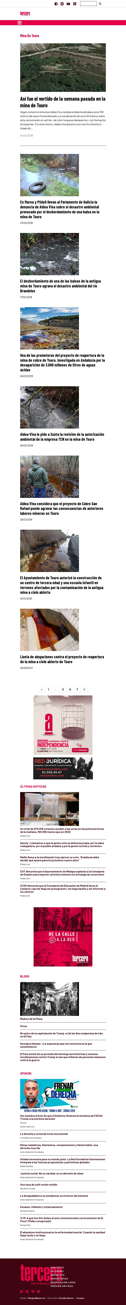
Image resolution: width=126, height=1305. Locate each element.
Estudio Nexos (66, 1298)
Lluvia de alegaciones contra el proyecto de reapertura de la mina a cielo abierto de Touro (62, 659)
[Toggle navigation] (20, 22)
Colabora (57, 1271)
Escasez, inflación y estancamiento (41, 1206)
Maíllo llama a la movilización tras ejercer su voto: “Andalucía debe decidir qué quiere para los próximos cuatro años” (59, 859)
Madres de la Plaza (31, 1018)
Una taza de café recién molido (38, 1184)
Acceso (80, 1298)
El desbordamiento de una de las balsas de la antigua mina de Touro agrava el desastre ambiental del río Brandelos (60, 285)
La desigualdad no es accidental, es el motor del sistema (54, 1195)
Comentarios (59, 1278)
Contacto (57, 1267)
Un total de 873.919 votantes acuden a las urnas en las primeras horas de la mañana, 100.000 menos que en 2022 (62, 830)
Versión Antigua (61, 1286)
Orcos (23, 1026)
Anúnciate (57, 1274)
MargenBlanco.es (36, 1298)
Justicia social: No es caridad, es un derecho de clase (51, 1173)
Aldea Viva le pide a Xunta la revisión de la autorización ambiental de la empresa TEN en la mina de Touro (62, 437)
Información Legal (63, 1282)
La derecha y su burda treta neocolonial (44, 1133)
